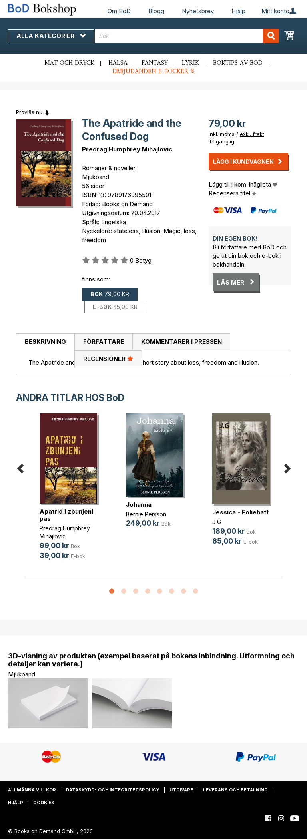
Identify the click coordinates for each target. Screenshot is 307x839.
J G (216, 521)
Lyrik (190, 63)
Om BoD (119, 11)
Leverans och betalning (235, 790)
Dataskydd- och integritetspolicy (112, 790)
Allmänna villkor (32, 790)
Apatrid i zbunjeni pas (66, 515)
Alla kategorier (51, 36)
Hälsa (118, 63)
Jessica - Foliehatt (240, 512)
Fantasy (155, 63)
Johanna (139, 504)
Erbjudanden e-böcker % (153, 71)
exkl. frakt (252, 134)
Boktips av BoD (238, 63)
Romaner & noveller (109, 168)
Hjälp (238, 11)
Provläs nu (29, 111)
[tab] (45, 342)
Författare (103, 341)
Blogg (156, 11)
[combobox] (187, 36)
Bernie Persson (146, 514)
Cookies (43, 802)
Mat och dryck (69, 63)
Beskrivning (45, 341)
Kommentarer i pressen (181, 341)
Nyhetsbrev (198, 11)
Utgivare (181, 790)
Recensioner (108, 358)
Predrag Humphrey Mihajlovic (127, 149)
